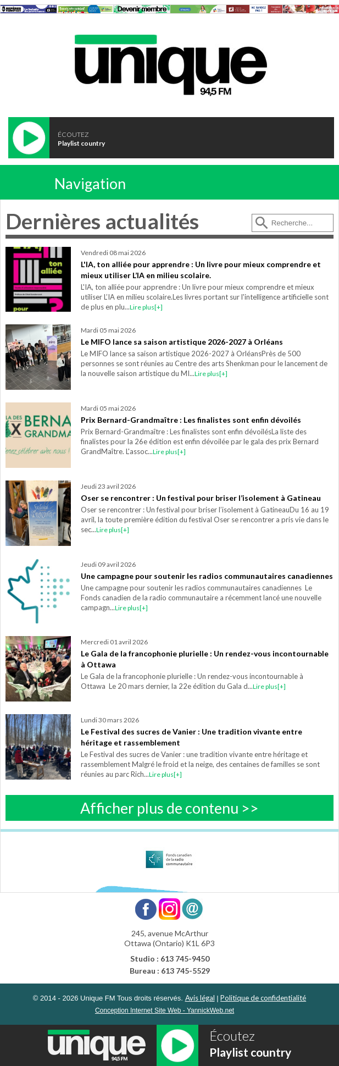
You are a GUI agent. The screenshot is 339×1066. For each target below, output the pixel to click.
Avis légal (200, 997)
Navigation (90, 183)
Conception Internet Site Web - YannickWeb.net (164, 1010)
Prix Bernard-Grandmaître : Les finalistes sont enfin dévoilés (191, 419)
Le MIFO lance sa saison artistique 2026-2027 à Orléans (182, 341)
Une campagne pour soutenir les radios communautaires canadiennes (207, 576)
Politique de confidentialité (263, 997)
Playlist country (81, 143)
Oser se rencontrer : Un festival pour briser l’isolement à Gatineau (201, 497)
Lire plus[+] (146, 307)
